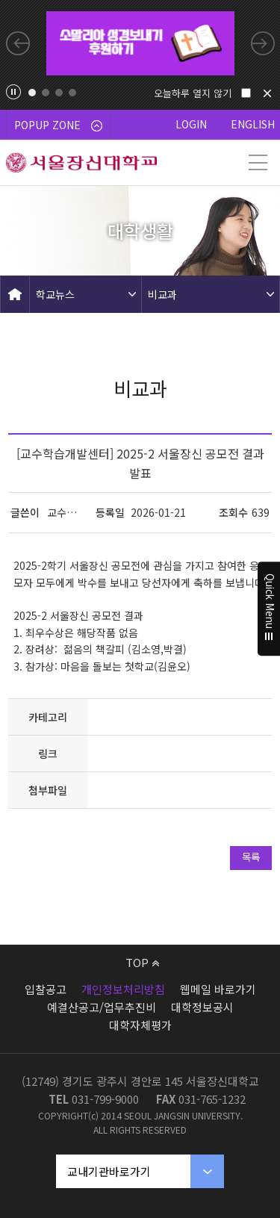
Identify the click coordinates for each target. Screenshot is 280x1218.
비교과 (162, 294)
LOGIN (191, 123)
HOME (15, 294)
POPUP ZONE (58, 124)
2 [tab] (45, 92)
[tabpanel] (140, 43)
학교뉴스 (55, 294)
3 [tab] (59, 92)
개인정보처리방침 (123, 989)
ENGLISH (253, 123)
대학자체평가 (140, 1025)
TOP (142, 962)
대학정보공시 (202, 1007)
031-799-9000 (105, 1099)
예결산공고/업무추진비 (101, 1007)
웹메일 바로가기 (218, 989)
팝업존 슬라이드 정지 (13, 91)
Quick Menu (269, 609)
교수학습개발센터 (65, 512)
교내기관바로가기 (109, 1171)
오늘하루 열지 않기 (192, 93)
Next (263, 43)
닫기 (267, 93)
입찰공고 (45, 989)
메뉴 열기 (257, 162)
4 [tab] (72, 92)
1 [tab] (32, 92)
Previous (18, 43)
